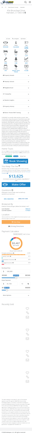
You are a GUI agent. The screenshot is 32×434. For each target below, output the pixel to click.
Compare (15, 38)
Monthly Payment (18, 234)
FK (2, 7)
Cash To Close (26, 234)
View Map (16, 222)
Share (23, 38)
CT (5, 7)
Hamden (22, 7)
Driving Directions (16, 226)
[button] (16, 75)
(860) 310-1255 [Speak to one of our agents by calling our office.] (23, 198)
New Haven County (13, 7)
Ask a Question (9, 199)
